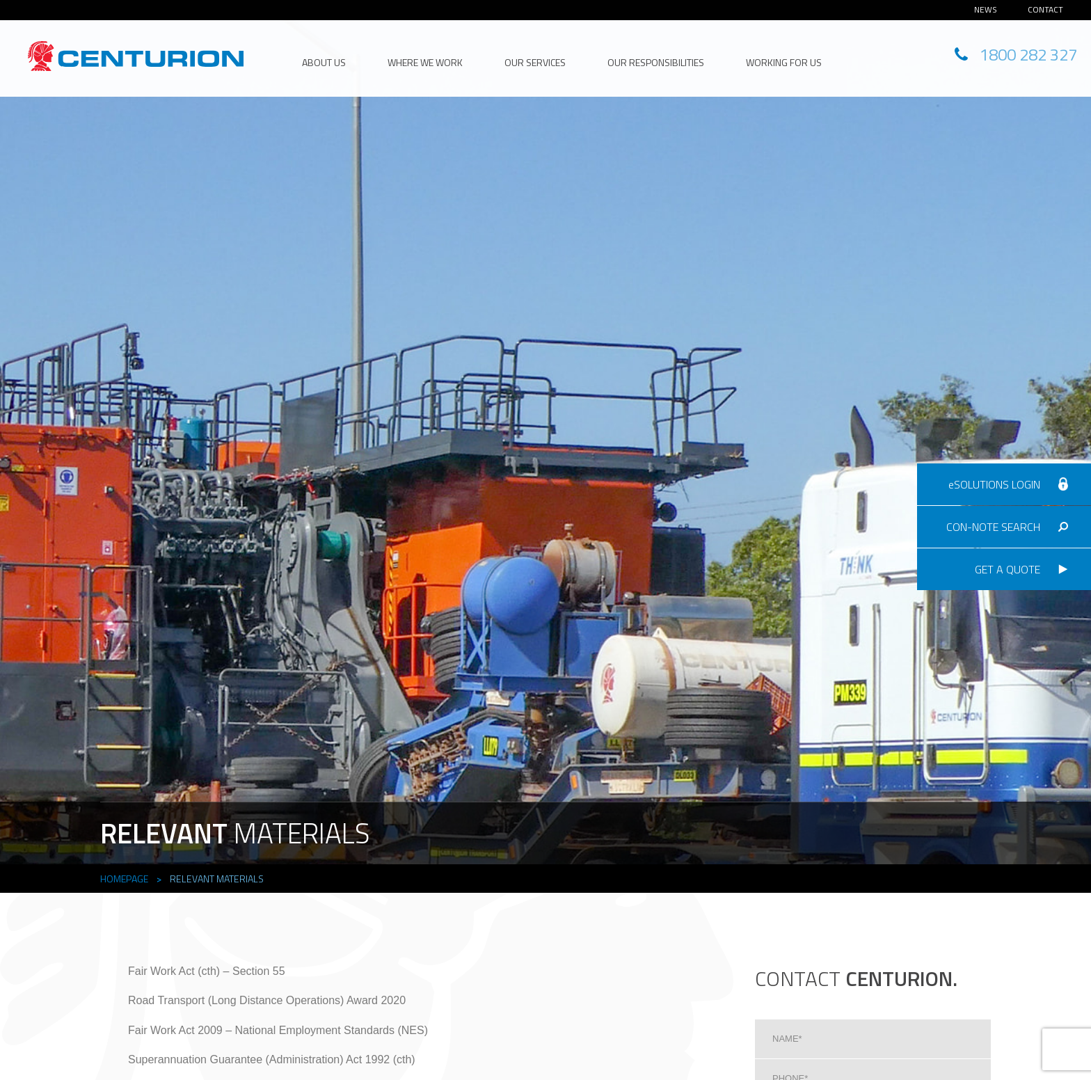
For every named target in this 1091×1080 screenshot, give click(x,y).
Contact (1045, 9)
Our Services (535, 62)
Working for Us (784, 62)
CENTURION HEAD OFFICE (136, 56)
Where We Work (425, 62)
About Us (324, 62)
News (985, 9)
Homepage (124, 878)
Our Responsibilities (655, 62)
